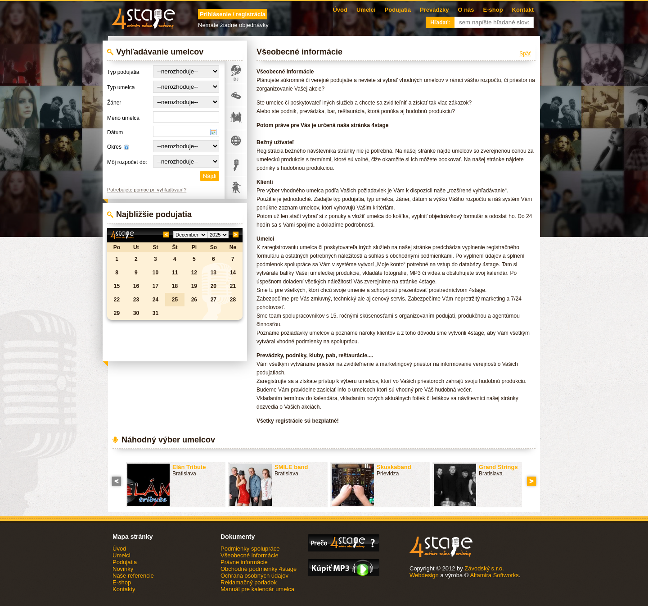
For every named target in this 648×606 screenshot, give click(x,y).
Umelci (366, 9)
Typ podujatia (123, 72)
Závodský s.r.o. (484, 568)
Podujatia (398, 9)
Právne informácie (244, 562)
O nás (466, 9)
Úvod (340, 9)
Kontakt (523, 9)
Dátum (115, 132)
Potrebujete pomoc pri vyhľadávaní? (146, 189)
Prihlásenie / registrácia (233, 14)
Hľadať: (440, 22)
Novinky (122, 568)
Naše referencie (133, 575)
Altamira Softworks (494, 575)
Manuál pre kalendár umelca (257, 589)
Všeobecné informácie (249, 555)
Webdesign (424, 575)
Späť (525, 53)
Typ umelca (121, 87)
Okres (114, 147)
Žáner (114, 103)
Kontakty (123, 589)
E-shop (493, 9)
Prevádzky (434, 9)
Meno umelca (123, 118)
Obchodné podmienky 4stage (258, 568)
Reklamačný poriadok (248, 582)
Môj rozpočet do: (127, 162)
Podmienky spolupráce (250, 548)
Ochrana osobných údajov (254, 575)
